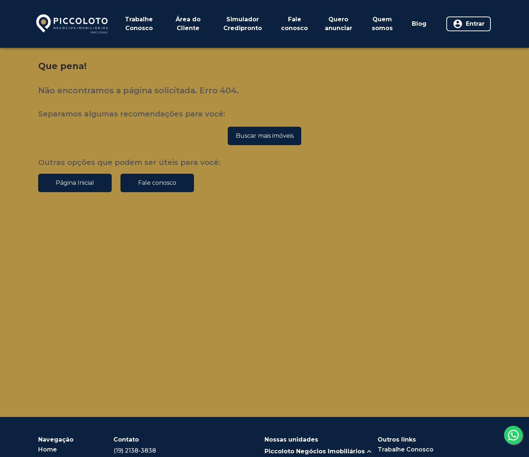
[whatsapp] (513, 435)
